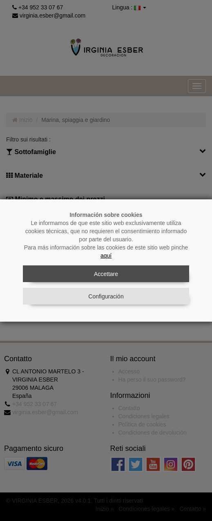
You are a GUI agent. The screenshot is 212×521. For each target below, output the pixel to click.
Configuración (105, 296)
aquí (106, 255)
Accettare (106, 274)
